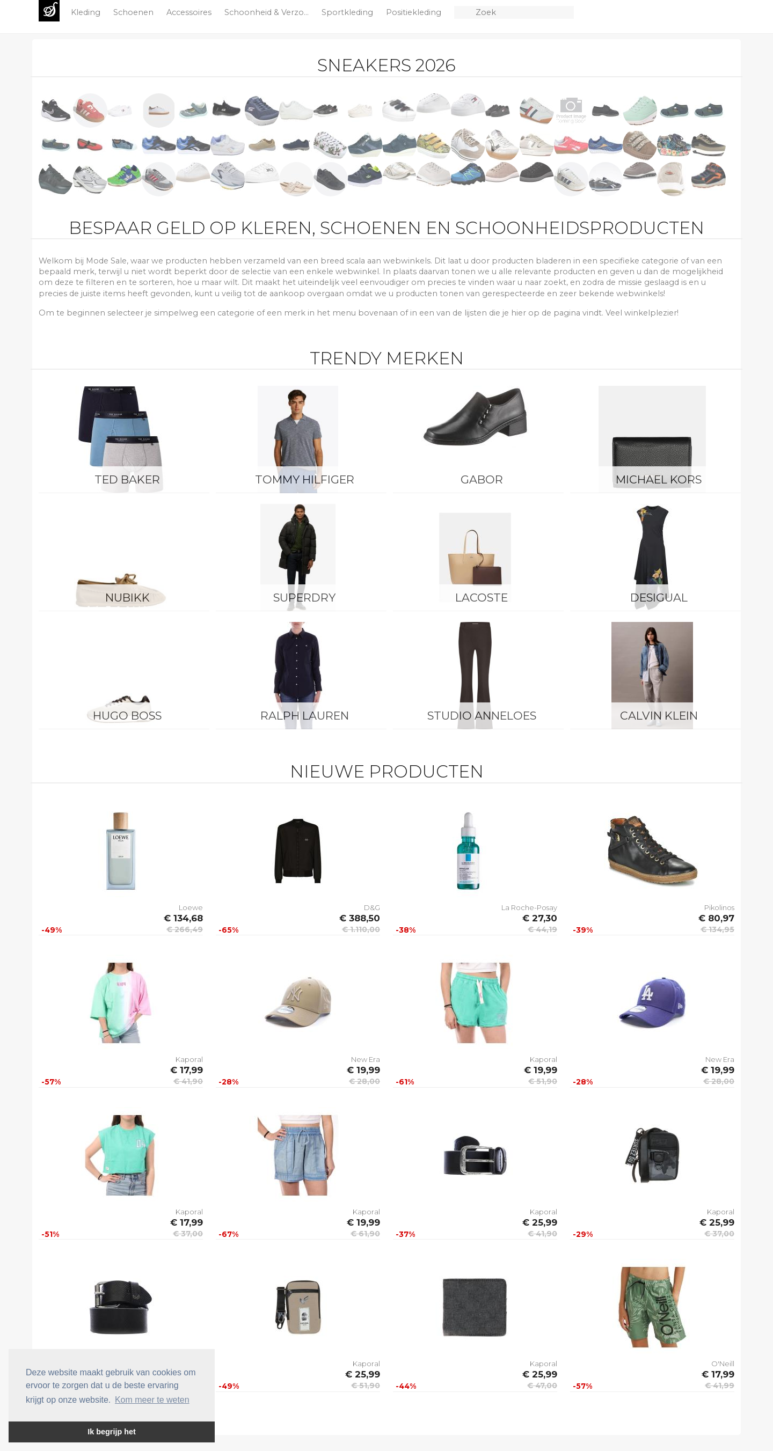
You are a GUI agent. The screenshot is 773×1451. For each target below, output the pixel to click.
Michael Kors (659, 479)
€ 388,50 (359, 918)
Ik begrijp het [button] (111, 1431)
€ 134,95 (717, 929)
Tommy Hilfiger (304, 479)
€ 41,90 (188, 1081)
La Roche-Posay (529, 907)
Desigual (659, 597)
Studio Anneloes (481, 715)
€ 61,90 (365, 1233)
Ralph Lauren (304, 715)
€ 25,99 (539, 1222)
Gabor (482, 479)
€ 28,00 (364, 1081)
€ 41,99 (719, 1385)
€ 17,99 (186, 1070)
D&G (372, 907)
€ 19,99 (363, 1070)
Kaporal (189, 1059)
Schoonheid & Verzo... (267, 12)
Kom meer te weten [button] (152, 1399)
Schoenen (134, 12)
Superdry (304, 597)
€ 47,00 (542, 1385)
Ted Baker (127, 479)
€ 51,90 (542, 1081)
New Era (365, 1059)
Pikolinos (719, 907)
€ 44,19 (542, 929)
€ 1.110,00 (361, 929)
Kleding (87, 12)
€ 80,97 (716, 918)
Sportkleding (348, 12)
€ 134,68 (183, 918)
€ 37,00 (188, 1233)
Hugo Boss (127, 715)
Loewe (191, 907)
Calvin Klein (659, 715)
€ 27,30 (539, 918)
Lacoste (481, 597)
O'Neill (722, 1363)
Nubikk (127, 597)
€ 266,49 (184, 929)
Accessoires (190, 12)
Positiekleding (414, 12)
